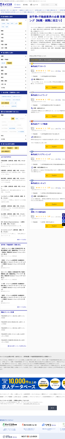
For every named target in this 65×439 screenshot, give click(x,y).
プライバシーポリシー (35, 396)
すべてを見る (22, 239)
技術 (17, 118)
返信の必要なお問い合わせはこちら (32, 403)
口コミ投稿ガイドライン (56, 394)
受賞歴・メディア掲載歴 (6, 396)
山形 (16, 23)
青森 (8, 23)
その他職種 (21, 131)
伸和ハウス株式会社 (38, 212)
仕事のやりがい (17, 96)
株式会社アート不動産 (39, 124)
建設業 (3, 63)
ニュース (35, 4)
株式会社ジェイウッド (39, 95)
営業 (16, 148)
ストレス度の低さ (6, 99)
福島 (7, 26)
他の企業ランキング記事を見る (17, 346)
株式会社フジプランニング (41, 154)
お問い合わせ (17, 396)
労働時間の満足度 (6, 96)
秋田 (12, 23)
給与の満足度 (5, 151)
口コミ (19, 4)
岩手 (3, 148)
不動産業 (9, 148)
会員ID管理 (27, 394)
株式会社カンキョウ (38, 183)
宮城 (3, 26)
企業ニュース (18, 394)
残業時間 (14, 106)
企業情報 (25, 396)
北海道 (3, 23)
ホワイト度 (13, 103)
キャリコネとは (36, 394)
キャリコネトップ (4, 394)
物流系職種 (12, 128)
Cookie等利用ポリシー (48, 396)
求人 (26, 4)
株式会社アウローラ (38, 66)
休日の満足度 (16, 99)
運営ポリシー (45, 394)
